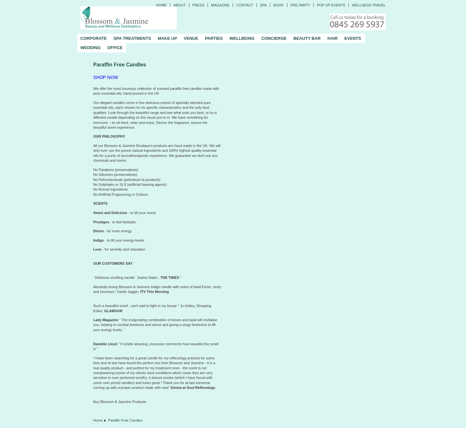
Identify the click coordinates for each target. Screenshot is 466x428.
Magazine (220, 5)
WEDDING (90, 47)
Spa (263, 5)
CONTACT (244, 5)
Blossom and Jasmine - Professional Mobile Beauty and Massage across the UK (128, 18)
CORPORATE (93, 38)
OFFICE (115, 47)
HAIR (332, 38)
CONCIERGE (274, 38)
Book (278, 5)
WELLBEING (242, 38)
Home (161, 5)
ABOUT (180, 5)
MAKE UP (167, 38)
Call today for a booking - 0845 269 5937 (358, 21)
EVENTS (353, 38)
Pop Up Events (331, 5)
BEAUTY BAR (307, 38)
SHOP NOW (105, 77)
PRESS (198, 5)
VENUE (191, 38)
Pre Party (300, 5)
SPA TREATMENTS (132, 38)
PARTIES (214, 38)
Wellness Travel (369, 5)
